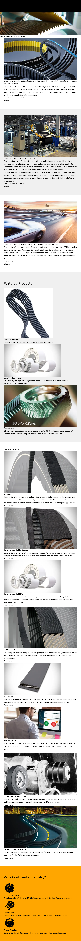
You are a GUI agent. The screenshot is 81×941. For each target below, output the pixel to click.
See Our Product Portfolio (14, 98)
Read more (8, 505)
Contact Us (8, 261)
